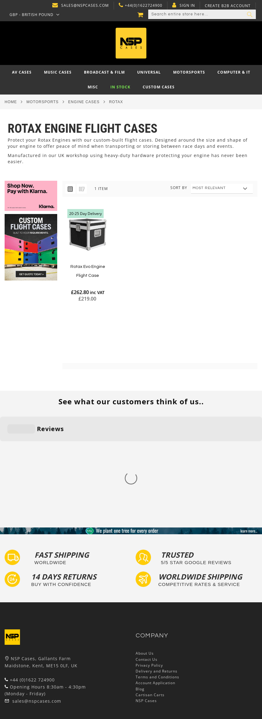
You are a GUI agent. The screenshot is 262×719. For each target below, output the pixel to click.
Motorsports (42, 102)
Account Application (155, 583)
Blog (140, 589)
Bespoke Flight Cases (26, 683)
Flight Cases (17, 654)
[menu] (131, 80)
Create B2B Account (228, 5)
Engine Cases (84, 102)
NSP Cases (146, 601)
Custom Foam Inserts (26, 660)
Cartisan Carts (150, 595)
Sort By (178, 187)
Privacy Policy (149, 565)
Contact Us (146, 559)
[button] (35, 14)
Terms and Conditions (157, 577)
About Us (145, 553)
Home (11, 102)
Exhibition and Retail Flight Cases (38, 689)
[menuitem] (22, 72)
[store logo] (131, 43)
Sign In (187, 5)
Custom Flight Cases (25, 678)
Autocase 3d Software (26, 701)
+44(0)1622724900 (143, 5)
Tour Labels (16, 666)
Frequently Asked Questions (32, 672)
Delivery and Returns (156, 571)
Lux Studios (16, 695)
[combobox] (202, 14)
